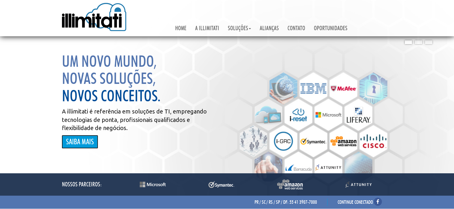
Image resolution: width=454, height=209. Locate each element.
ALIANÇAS (269, 28)
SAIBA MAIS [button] (80, 141)
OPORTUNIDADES (330, 28)
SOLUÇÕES (239, 28)
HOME (180, 28)
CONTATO (296, 28)
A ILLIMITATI (207, 28)
